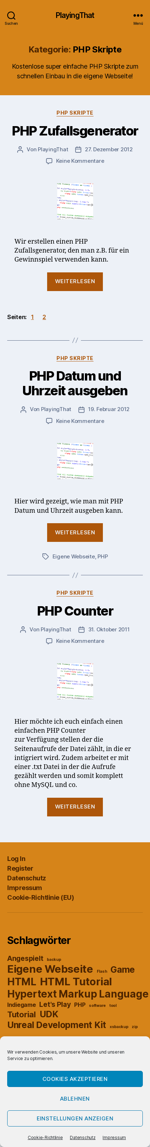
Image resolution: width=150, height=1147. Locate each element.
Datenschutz (82, 1137)
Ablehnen (75, 1098)
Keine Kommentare (80, 160)
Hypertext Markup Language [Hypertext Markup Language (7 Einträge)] (77, 994)
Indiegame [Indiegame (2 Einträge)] (21, 1004)
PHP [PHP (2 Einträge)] (79, 1004)
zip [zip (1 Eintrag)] (134, 1026)
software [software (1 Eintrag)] (97, 1005)
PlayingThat (75, 15)
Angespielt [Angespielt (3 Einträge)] (25, 958)
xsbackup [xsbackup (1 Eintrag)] (119, 1026)
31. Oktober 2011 (109, 629)
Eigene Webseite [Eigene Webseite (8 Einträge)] (50, 969)
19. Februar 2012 (108, 409)
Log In (16, 858)
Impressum (114, 1137)
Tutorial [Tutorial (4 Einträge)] (21, 1014)
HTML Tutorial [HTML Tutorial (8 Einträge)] (76, 981)
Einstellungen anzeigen (75, 1118)
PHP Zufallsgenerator (75, 131)
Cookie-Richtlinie (45, 1137)
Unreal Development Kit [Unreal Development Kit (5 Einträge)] (56, 1024)
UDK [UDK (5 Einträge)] (49, 1014)
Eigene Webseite (74, 556)
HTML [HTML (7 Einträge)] (21, 982)
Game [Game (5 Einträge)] (122, 969)
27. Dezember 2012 (109, 149)
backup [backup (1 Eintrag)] (54, 959)
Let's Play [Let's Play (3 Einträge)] (55, 1004)
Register (20, 868)
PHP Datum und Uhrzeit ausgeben (74, 383)
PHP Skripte (75, 113)
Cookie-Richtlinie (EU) (40, 897)
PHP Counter (75, 611)
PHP (102, 556)
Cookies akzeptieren (75, 1078)
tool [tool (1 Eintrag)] (113, 1005)
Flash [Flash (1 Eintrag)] (102, 971)
